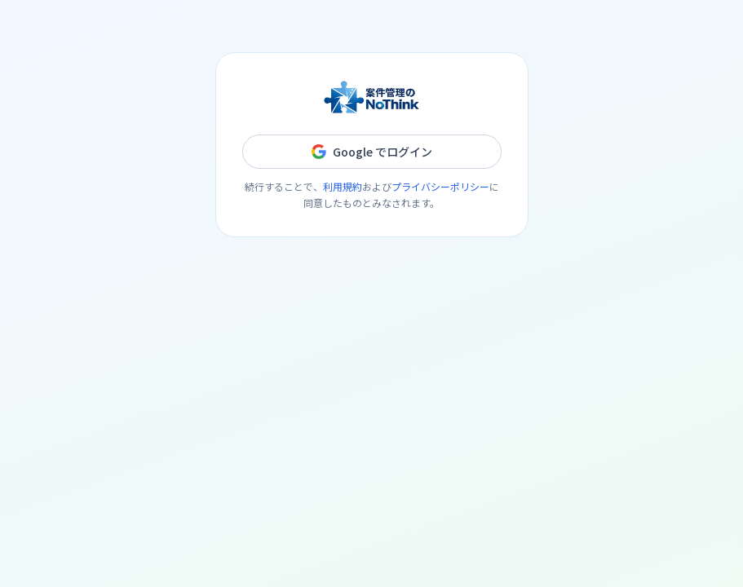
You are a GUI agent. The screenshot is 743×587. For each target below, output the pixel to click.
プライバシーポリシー (440, 186)
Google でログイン (372, 151)
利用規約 (342, 186)
